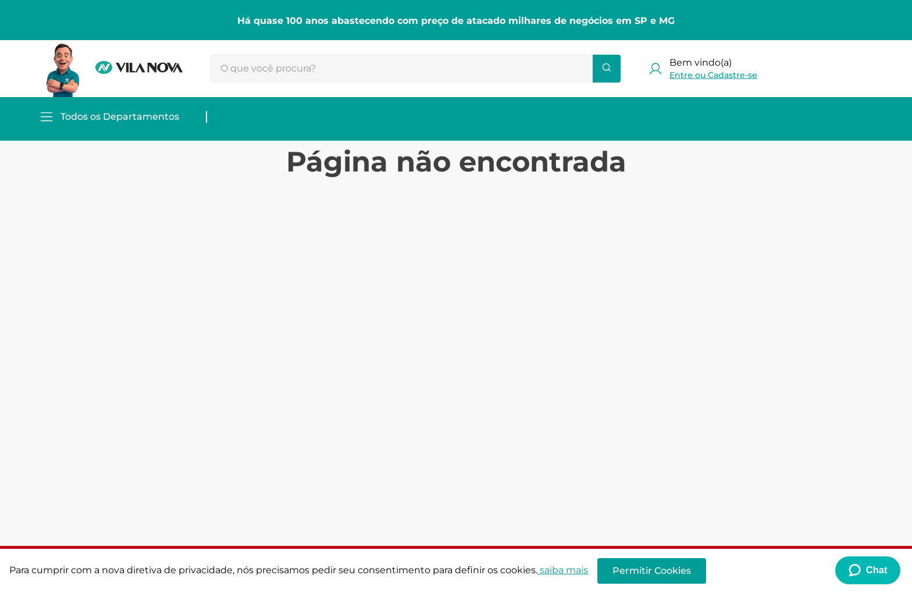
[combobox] (416, 69)
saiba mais (562, 570)
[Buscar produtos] (607, 69)
